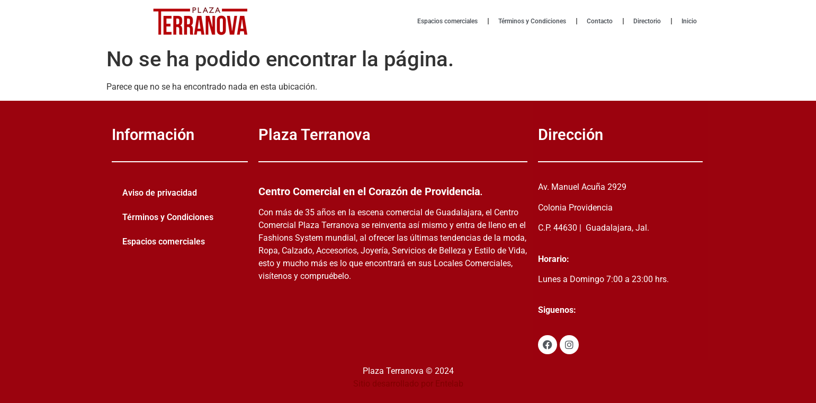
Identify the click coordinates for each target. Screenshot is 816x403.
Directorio (647, 21)
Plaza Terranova (314, 135)
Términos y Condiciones (532, 21)
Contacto (600, 21)
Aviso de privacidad (159, 193)
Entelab (449, 384)
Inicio (689, 21)
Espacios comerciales (447, 21)
